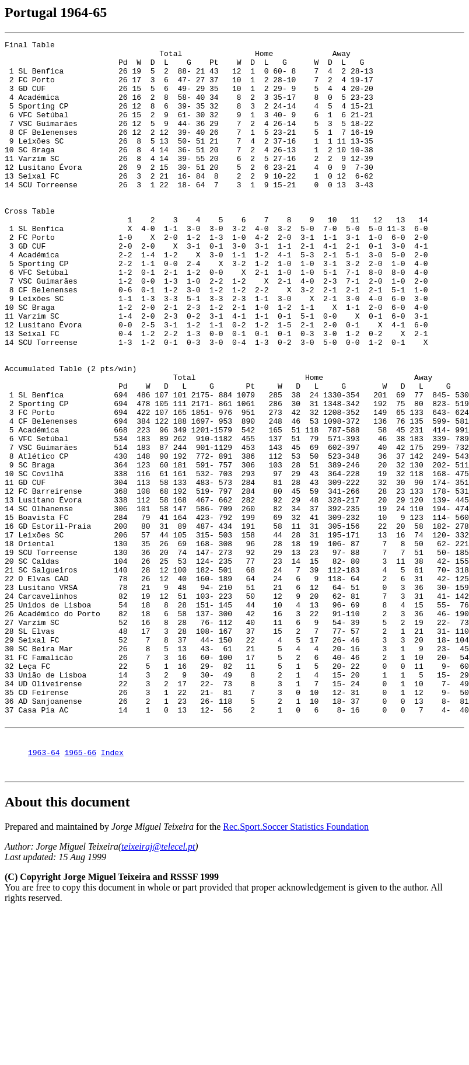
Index (112, 892)
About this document (67, 943)
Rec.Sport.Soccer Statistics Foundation (296, 968)
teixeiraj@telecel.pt (158, 988)
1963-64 (44, 892)
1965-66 (80, 892)
